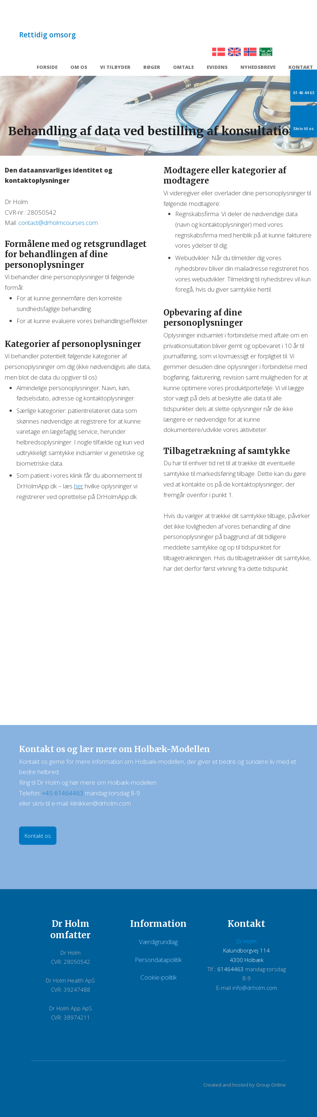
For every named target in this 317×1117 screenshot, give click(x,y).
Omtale (183, 67)
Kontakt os (38, 835)
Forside (47, 67)
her (78, 486)
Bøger (151, 67)
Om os (78, 67)
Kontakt (300, 67)
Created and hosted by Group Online (244, 1084)
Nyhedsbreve (258, 67)
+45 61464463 (63, 793)
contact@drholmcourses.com (58, 222)
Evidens (217, 67)
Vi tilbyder (115, 67)
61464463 (230, 969)
